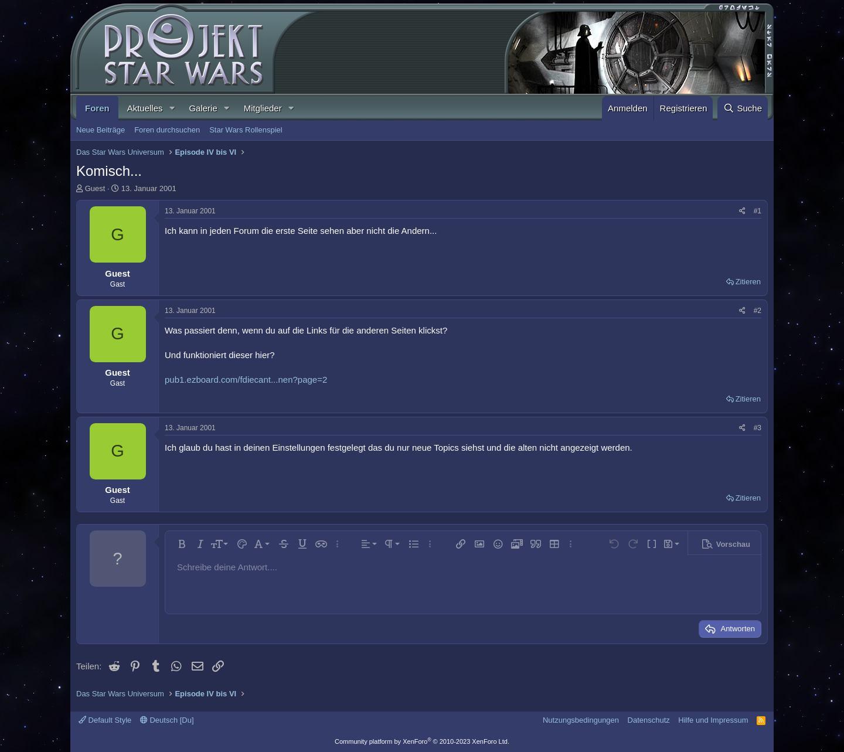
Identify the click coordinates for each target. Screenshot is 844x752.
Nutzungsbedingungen (581, 720)
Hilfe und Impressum (713, 720)
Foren (97, 108)
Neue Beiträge (100, 129)
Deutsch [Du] (167, 720)
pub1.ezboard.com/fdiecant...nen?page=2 (246, 379)
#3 (757, 428)
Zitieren (748, 281)
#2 (757, 311)
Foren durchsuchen (167, 129)
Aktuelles (145, 108)
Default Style (105, 720)
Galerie (203, 108)
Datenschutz (649, 720)
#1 (757, 211)
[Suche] (742, 108)
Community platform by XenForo (422, 741)
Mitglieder (263, 108)
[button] (172, 108)
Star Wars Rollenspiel (246, 129)
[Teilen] (742, 211)
